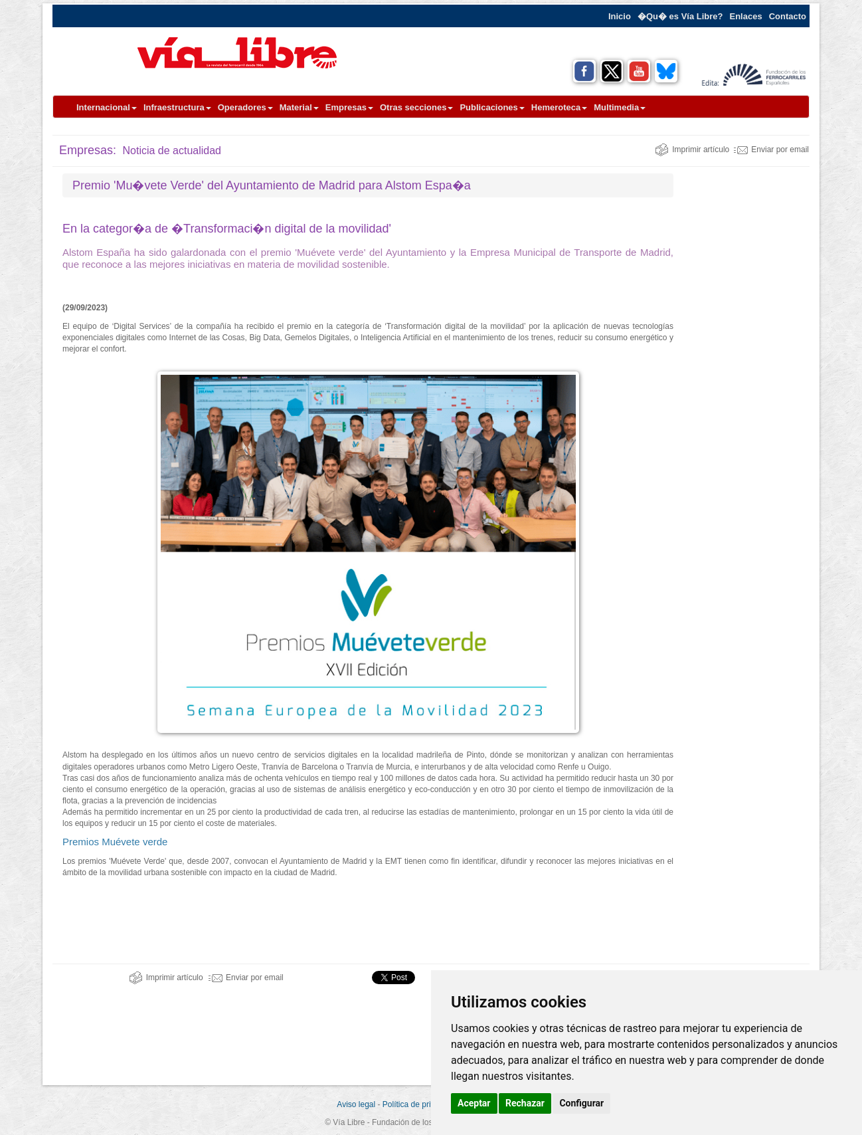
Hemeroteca (559, 107)
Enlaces (746, 16)
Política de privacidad (420, 1104)
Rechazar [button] (525, 1103)
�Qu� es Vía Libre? (680, 16)
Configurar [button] (581, 1103)
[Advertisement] (746, 372)
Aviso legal (356, 1104)
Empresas (349, 107)
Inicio (619, 16)
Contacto (787, 16)
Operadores (245, 107)
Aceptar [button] (474, 1103)
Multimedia (620, 107)
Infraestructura (177, 107)
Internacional (106, 107)
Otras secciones (416, 107)
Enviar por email (771, 149)
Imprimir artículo (692, 149)
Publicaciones (492, 107)
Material (299, 107)
